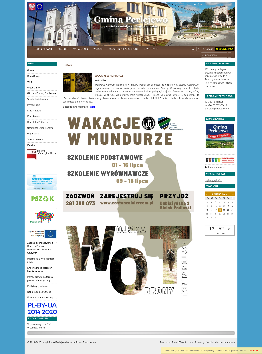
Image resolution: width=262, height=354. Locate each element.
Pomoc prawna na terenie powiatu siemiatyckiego (40, 279)
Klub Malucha (34, 110)
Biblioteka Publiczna (37, 122)
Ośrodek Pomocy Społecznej (41, 93)
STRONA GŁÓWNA (42, 49)
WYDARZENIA (80, 49)
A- (193, 49)
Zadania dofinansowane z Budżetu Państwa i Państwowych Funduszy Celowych (40, 247)
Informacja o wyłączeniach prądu (40, 260)
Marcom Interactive (225, 342)
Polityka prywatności (37, 286)
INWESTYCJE (151, 49)
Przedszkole (33, 105)
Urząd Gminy (33, 87)
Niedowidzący (224, 49)
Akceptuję (253, 350)
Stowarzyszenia (35, 139)
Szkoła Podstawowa (37, 99)
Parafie (31, 145)
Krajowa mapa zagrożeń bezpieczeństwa (39, 269)
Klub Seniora (34, 116)
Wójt (29, 81)
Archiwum (208, 49)
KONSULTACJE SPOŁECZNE (123, 49)
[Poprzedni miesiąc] (206, 194)
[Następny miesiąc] (233, 194)
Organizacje (33, 133)
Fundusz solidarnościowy (40, 297)
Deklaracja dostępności (39, 292)
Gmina (30, 70)
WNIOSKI (98, 49)
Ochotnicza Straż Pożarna (40, 128)
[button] (56, 76)
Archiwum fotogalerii (215, 167)
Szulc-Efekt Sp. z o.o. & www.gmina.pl (192, 342)
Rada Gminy (33, 76)
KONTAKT (63, 49)
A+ (199, 49)
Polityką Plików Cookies (235, 350)
